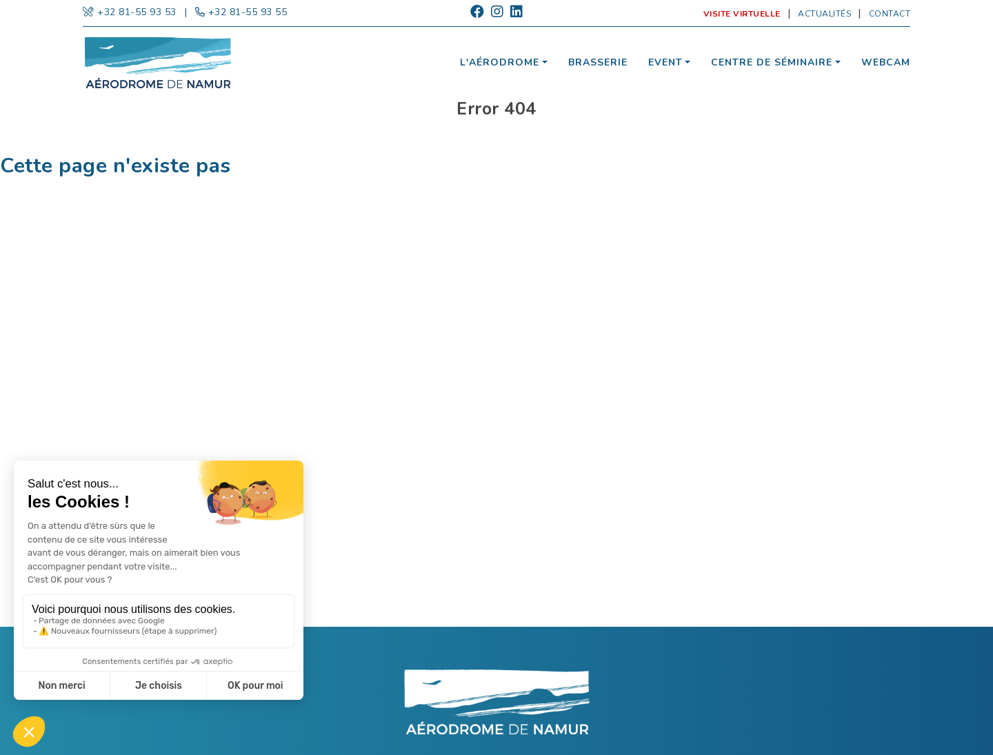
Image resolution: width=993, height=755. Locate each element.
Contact (890, 13)
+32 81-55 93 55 (248, 12)
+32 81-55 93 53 (137, 12)
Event (665, 62)
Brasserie (598, 62)
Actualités (824, 13)
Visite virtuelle (742, 13)
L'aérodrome (499, 62)
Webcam (885, 62)
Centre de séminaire (771, 62)
